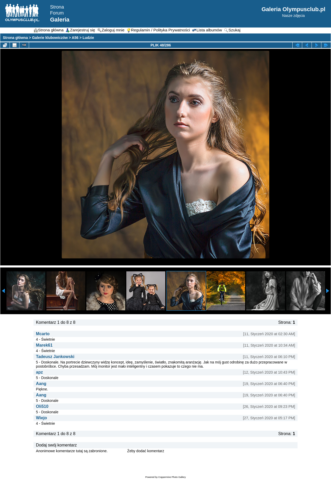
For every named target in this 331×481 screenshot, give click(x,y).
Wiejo (41, 418)
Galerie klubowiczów (50, 38)
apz (39, 372)
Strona (57, 7)
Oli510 (42, 406)
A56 (75, 38)
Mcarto (43, 334)
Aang (41, 383)
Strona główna (15, 38)
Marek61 (44, 345)
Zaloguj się (117, 451)
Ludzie (88, 38)
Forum (57, 13)
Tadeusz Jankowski (55, 356)
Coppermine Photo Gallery (172, 477)
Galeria (60, 19)
